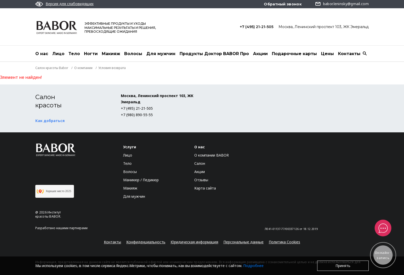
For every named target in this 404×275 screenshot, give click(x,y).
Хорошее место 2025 (54, 191)
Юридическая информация (194, 241)
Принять (342, 265)
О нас (41, 53)
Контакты (349, 53)
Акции (260, 53)
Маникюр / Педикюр (141, 179)
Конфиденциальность (145, 241)
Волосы (133, 53)
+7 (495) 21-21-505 (256, 26)
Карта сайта (205, 188)
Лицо (58, 53)
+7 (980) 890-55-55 (137, 114)
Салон (199, 163)
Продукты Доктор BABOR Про (214, 53)
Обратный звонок (283, 4)
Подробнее (253, 265)
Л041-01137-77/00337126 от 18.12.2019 (291, 229)
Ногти (91, 53)
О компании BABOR (211, 155)
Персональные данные (243, 241)
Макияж (111, 53)
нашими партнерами (72, 228)
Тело (74, 53)
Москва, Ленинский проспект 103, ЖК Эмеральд (324, 26)
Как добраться (50, 120)
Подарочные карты (294, 53)
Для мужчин (160, 53)
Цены (327, 53)
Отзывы (201, 179)
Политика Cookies (284, 241)
